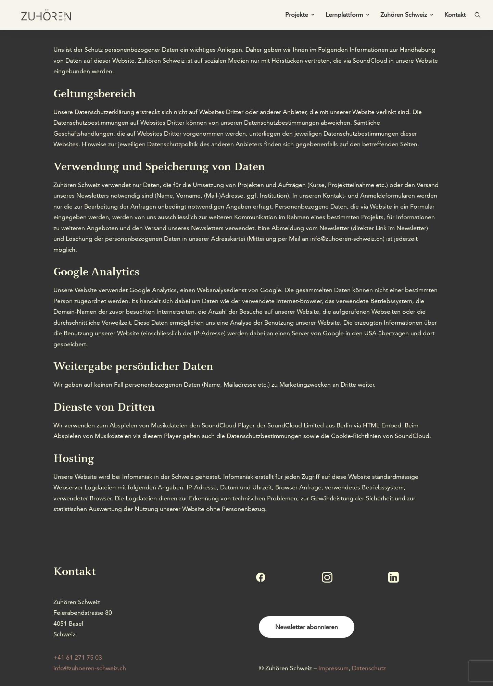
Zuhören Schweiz (406, 16)
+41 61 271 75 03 (77, 657)
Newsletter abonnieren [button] (306, 627)
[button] (478, 16)
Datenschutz (369, 668)
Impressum (333, 668)
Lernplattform (347, 16)
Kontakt (455, 16)
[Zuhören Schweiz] (43, 16)
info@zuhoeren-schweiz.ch (89, 668)
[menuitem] (299, 16)
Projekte (299, 16)
